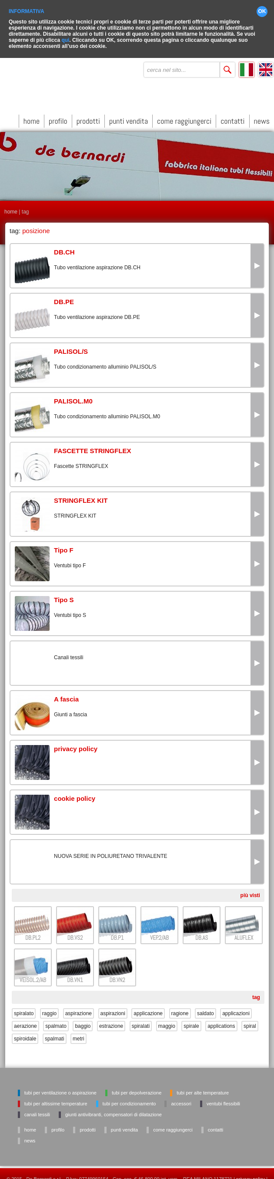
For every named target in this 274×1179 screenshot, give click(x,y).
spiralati (141, 1021)
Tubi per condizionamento (129, 1098)
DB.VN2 (117, 975)
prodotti (88, 116)
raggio (49, 1009)
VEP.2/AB (159, 933)
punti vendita (128, 116)
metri (78, 1034)
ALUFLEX (243, 933)
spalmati (54, 1034)
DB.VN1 (75, 975)
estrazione (111, 1021)
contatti (232, 116)
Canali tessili (37, 1109)
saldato (205, 1009)
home (31, 116)
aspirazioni (112, 1009)
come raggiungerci (184, 116)
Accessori (181, 1098)
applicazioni (236, 1009)
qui (65, 35)
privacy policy (250, 1174)
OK (262, 6)
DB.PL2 (32, 933)
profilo (58, 116)
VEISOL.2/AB (33, 975)
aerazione (25, 1021)
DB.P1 (117, 933)
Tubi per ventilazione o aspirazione (60, 1088)
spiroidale (25, 1034)
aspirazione (78, 1009)
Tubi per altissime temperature (55, 1098)
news (262, 116)
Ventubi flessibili (223, 1098)
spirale (191, 1021)
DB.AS (201, 933)
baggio (82, 1021)
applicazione (148, 1009)
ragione (180, 1009)
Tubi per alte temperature (203, 1088)
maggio (166, 1021)
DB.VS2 (75, 933)
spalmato (56, 1021)
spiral (250, 1021)
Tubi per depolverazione (136, 1088)
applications (221, 1021)
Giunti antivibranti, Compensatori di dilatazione (113, 1109)
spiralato (23, 1009)
